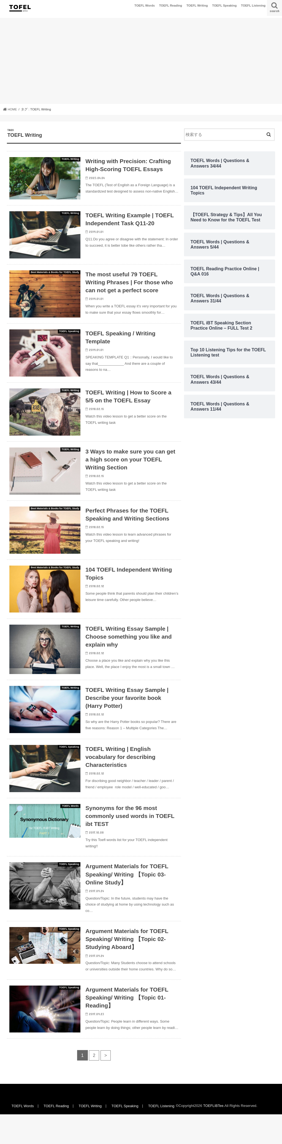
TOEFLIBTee (215, 1136)
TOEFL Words (144, 5)
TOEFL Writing (197, 5)
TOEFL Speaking (224, 5)
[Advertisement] (141, 61)
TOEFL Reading (170, 5)
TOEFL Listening (253, 5)
